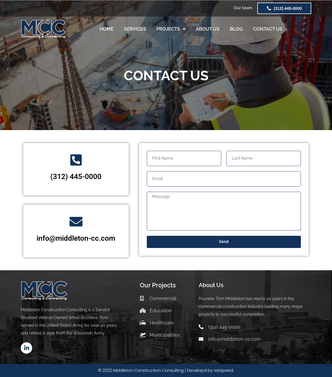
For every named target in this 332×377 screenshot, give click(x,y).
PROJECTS (170, 29)
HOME (107, 29)
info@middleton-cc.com (76, 238)
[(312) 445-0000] (76, 159)
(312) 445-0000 (75, 176)
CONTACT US (267, 29)
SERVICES (135, 29)
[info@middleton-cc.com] (76, 221)
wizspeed (223, 370)
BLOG (236, 29)
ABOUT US (207, 29)
